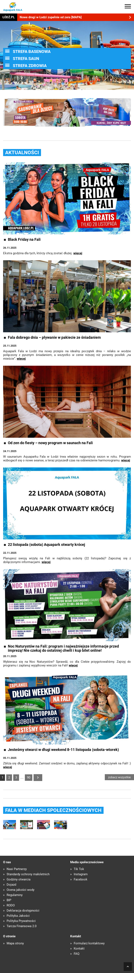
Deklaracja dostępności (23, 910)
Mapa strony (15, 943)
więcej (77, 253)
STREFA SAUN (26, 58)
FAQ (76, 953)
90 (28, 777)
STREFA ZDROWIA (30, 65)
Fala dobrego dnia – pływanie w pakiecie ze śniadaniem (54, 337)
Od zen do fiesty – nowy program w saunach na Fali (50, 443)
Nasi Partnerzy (17, 869)
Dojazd (11, 884)
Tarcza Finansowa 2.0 (21, 926)
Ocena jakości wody (20, 889)
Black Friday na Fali (24, 239)
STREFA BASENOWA (32, 51)
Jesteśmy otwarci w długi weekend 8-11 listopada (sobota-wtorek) (63, 750)
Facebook (80, 879)
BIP (9, 900)
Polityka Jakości (18, 915)
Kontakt (79, 948)
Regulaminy (15, 895)
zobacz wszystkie (119, 777)
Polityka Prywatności (21, 921)
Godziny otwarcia (18, 879)
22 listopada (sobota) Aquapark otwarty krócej (46, 545)
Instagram (81, 874)
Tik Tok (79, 869)
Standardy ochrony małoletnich (28, 874)
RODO (11, 905)
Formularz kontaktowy (89, 943)
